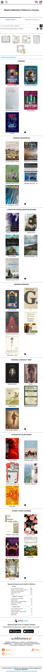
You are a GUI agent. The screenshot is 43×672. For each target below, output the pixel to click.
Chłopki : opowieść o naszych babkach (19, 601)
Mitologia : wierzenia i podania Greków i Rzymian (21, 589)
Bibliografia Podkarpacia (32, 19)
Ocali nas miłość (14, 613)
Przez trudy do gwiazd (15, 610)
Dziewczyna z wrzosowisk (16, 602)
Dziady (12, 594)
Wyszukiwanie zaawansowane (9, 28)
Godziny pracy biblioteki (8, 57)
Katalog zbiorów (11, 19)
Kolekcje (21, 28)
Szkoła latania (14, 604)
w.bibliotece (8, 643)
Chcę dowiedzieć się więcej (13, 671)
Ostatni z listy (13, 614)
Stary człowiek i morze (15, 592)
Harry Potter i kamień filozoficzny (17, 591)
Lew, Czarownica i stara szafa (17, 588)
